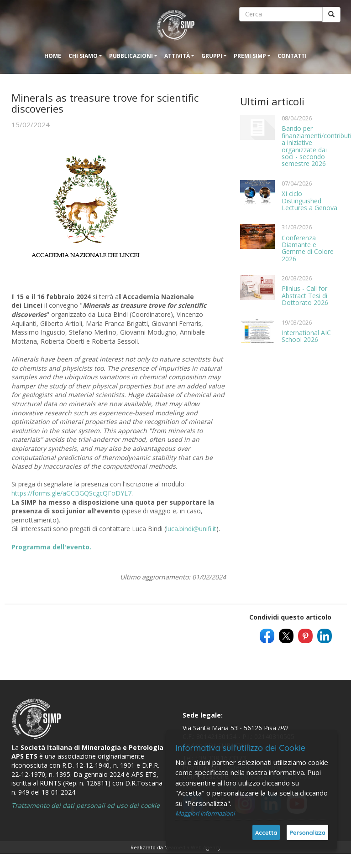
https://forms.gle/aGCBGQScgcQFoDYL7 (71, 493)
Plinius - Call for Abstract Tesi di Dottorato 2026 (305, 295)
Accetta (266, 832)
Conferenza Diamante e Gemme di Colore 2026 (308, 248)
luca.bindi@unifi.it (191, 528)
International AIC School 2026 (306, 336)
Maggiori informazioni (205, 813)
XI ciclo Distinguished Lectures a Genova (309, 200)
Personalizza (307, 832)
